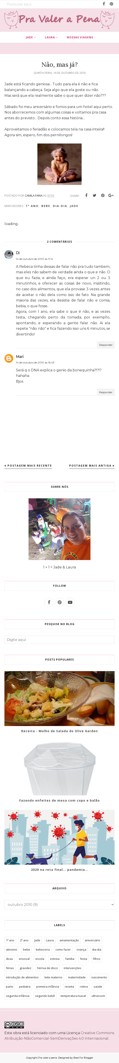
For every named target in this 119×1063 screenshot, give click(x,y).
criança (81, 949)
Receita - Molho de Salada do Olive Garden (59, 731)
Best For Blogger (83, 1057)
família (69, 959)
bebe (45, 206)
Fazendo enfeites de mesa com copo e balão (59, 800)
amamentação (69, 940)
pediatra (25, 987)
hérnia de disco (47, 968)
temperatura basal (73, 996)
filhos (96, 959)
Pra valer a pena (47, 1057)
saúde (98, 987)
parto (9, 987)
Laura (50, 940)
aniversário (92, 940)
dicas (9, 959)
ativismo (11, 949)
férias (10, 968)
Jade (74, 206)
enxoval (24, 959)
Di (17, 253)
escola (39, 959)
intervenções (72, 968)
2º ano (24, 940)
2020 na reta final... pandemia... (59, 870)
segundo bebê (45, 996)
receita (69, 987)
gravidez (25, 968)
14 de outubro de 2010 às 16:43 (35, 362)
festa (83, 959)
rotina (84, 987)
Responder (106, 344)
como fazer (63, 949)
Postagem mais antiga (90, 465)
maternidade (77, 977)
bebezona (43, 949)
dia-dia (60, 206)
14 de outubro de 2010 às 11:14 (34, 259)
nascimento (99, 977)
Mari (19, 357)
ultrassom (98, 996)
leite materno (53, 977)
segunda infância (17, 996)
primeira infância (47, 987)
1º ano (32, 206)
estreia (55, 959)
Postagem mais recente (30, 465)
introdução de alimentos (22, 977)
